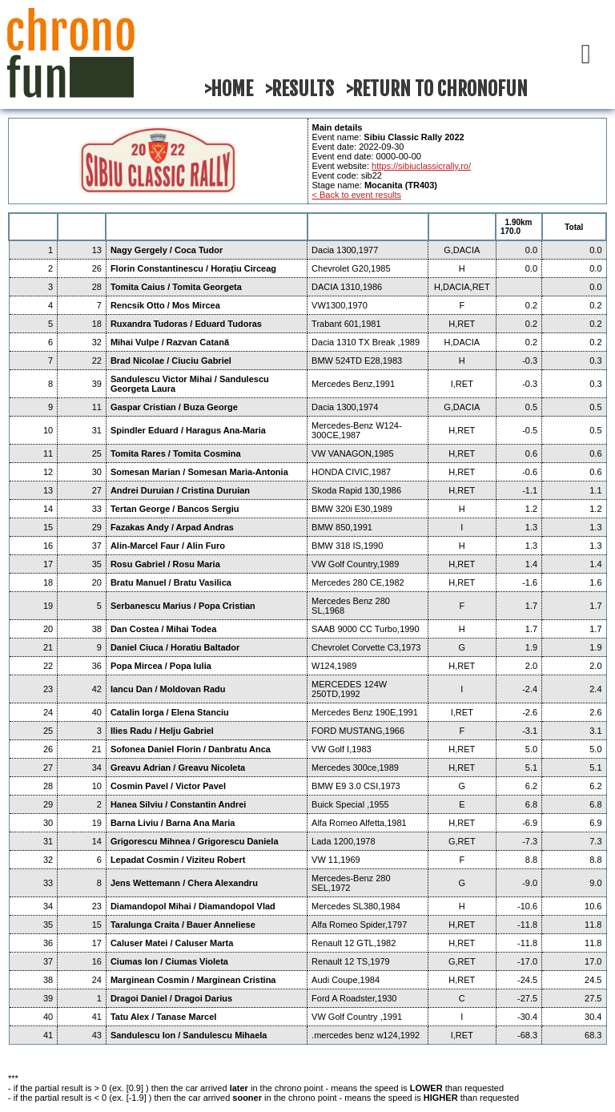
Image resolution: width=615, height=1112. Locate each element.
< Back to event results (357, 194)
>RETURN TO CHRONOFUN (437, 89)
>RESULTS (299, 89)
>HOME (228, 89)
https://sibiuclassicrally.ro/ (421, 166)
